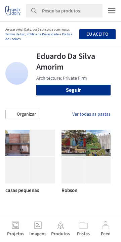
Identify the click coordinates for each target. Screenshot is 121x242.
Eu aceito (97, 34)
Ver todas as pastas (91, 114)
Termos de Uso (15, 34)
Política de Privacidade (43, 34)
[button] (22, 114)
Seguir (73, 90)
